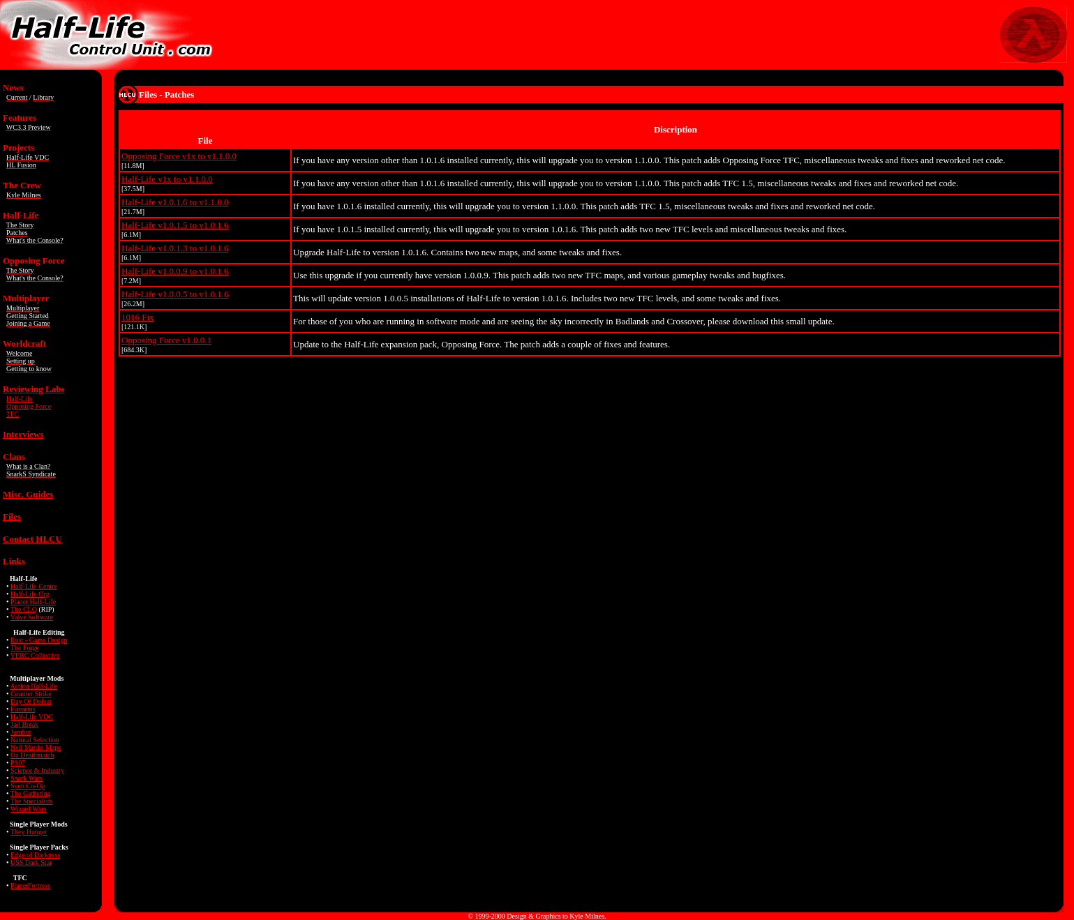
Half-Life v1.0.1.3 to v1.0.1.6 (174, 248)
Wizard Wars (28, 809)
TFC (12, 414)
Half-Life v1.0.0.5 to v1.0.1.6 (174, 294)
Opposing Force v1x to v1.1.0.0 (179, 156)
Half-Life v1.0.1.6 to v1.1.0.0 (174, 202)
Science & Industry (37, 770)
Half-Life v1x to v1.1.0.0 (167, 179)
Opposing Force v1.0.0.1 (166, 340)
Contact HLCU (32, 539)
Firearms (23, 709)
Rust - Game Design (38, 640)
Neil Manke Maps (35, 747)
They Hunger (28, 832)
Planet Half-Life (33, 601)
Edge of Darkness (35, 855)
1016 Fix (137, 317)
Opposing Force (28, 406)
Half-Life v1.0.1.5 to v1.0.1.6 (174, 225)
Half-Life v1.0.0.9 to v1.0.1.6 (174, 271)
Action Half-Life (33, 686)
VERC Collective (34, 655)
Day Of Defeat (31, 701)
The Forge (24, 647)
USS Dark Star (31, 862)
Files (12, 516)
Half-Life (19, 398)
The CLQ (23, 609)
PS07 (17, 763)
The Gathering (30, 793)
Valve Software (31, 617)
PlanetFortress (30, 885)
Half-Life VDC (31, 717)
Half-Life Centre (33, 586)
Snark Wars (26, 778)
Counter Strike (31, 693)
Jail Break (24, 724)
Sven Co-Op (27, 786)
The (31, 801)
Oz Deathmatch (32, 755)
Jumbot (20, 732)
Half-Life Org (30, 594)
